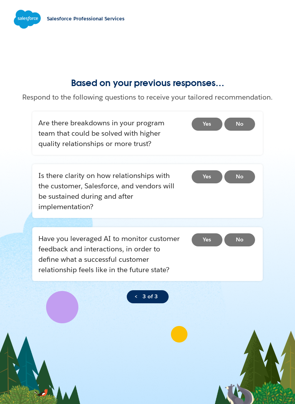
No (240, 123)
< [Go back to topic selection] (136, 296)
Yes (207, 123)
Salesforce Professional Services (85, 18)
